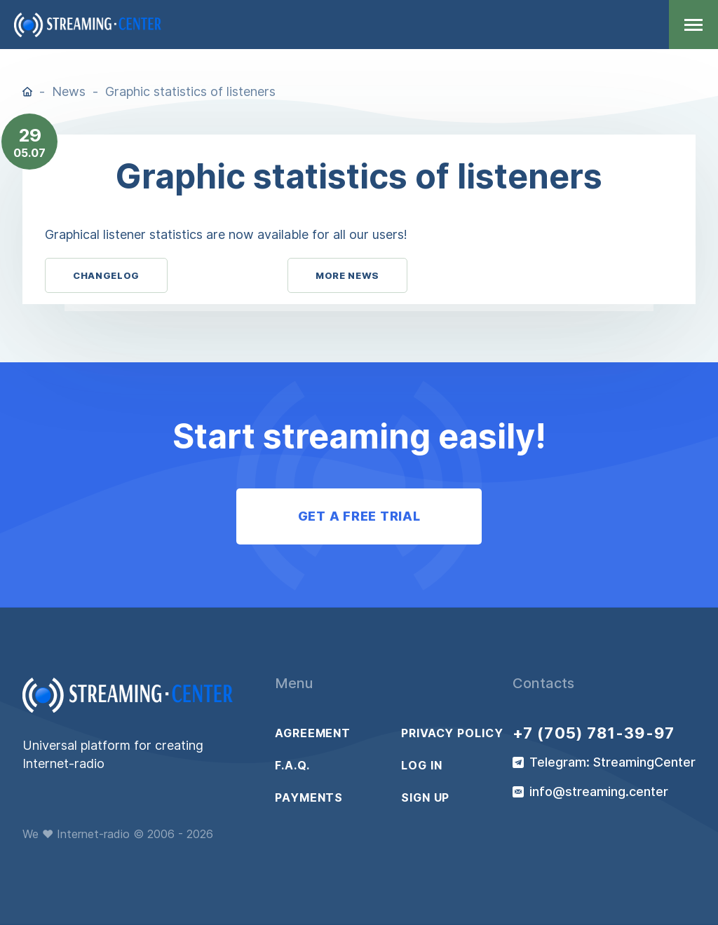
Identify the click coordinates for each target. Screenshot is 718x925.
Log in (421, 765)
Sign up (425, 797)
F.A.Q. (292, 765)
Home (27, 92)
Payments (309, 797)
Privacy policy (452, 733)
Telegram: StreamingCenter (612, 762)
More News (347, 275)
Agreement (313, 733)
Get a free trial (359, 516)
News (69, 91)
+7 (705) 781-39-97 (594, 733)
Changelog (106, 275)
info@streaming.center (598, 791)
